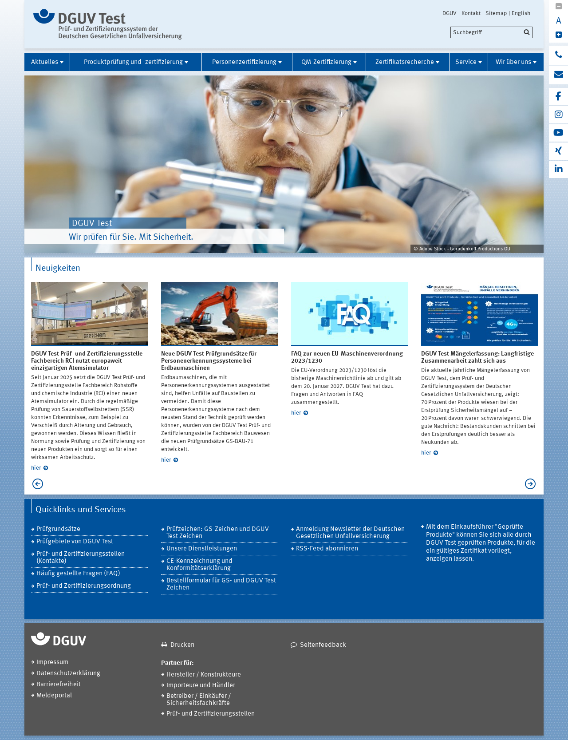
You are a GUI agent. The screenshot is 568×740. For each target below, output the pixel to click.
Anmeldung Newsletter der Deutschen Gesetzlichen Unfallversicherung (350, 533)
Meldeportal (54, 696)
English (521, 13)
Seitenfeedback (323, 645)
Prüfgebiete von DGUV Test (74, 541)
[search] (491, 32)
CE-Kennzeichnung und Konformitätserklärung (199, 565)
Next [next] (532, 484)
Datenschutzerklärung (68, 673)
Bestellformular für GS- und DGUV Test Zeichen (221, 584)
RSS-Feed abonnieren (327, 549)
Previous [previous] (35, 484)
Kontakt (471, 13)
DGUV (449, 13)
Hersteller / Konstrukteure (203, 675)
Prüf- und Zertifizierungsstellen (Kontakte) (80, 558)
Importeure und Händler (200, 685)
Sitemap (496, 13)
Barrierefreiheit (58, 684)
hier (36, 468)
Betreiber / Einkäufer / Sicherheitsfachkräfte (198, 700)
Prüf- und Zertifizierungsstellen (210, 714)
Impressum (52, 662)
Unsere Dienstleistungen (201, 549)
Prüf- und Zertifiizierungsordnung (83, 586)
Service (466, 62)
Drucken (182, 645)
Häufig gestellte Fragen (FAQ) (78, 573)
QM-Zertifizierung (326, 62)
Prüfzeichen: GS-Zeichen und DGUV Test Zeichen (217, 533)
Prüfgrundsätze (58, 529)
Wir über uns (513, 62)
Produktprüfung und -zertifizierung (133, 62)
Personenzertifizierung (244, 62)
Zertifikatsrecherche (404, 62)
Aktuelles (44, 62)
